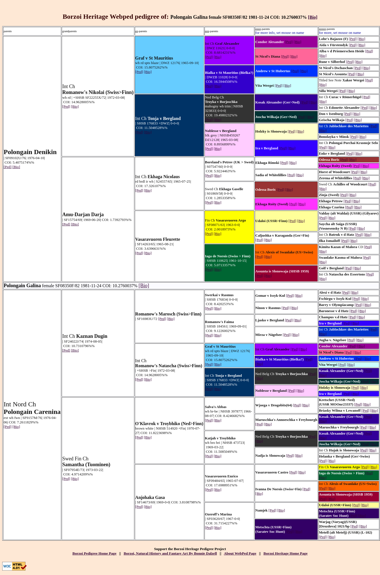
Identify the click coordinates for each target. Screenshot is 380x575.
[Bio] (313, 17)
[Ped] (7, 167)
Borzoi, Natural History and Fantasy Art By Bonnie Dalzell (170, 553)
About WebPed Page (240, 553)
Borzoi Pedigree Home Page (95, 553)
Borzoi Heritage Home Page (285, 553)
